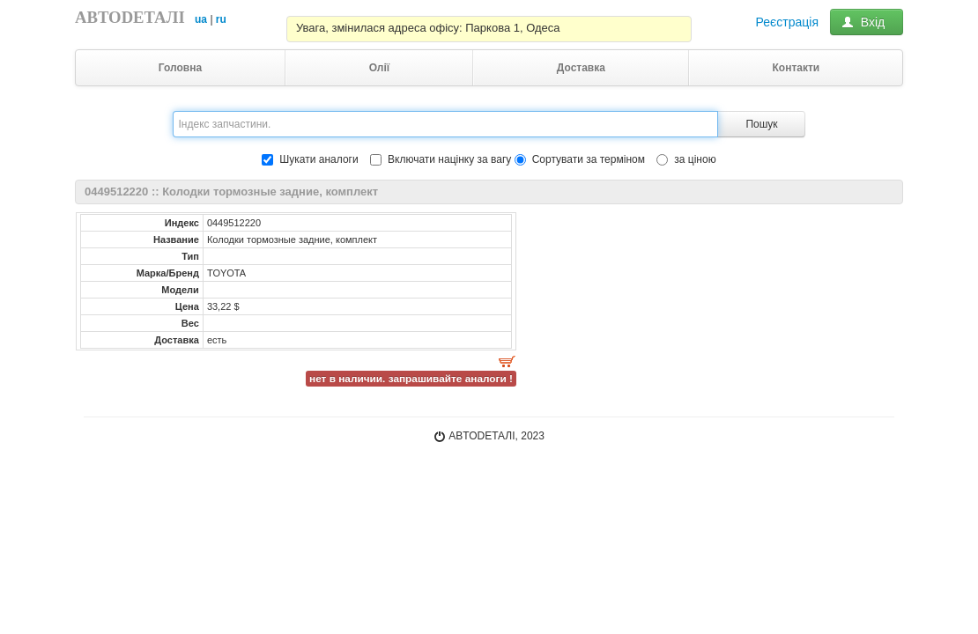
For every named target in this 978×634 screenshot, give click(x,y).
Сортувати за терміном (580, 159)
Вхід (866, 22)
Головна (180, 68)
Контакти (795, 68)
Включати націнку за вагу (449, 159)
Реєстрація (787, 22)
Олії (379, 68)
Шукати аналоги (310, 159)
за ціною (685, 159)
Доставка (581, 68)
